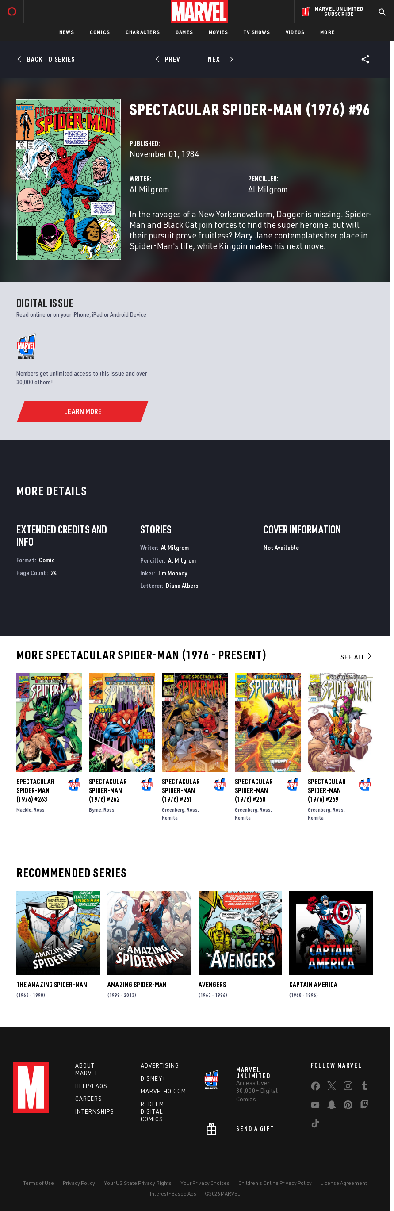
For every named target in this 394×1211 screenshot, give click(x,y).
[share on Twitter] (331, 1087)
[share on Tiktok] (315, 1125)
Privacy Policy (79, 1183)
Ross (39, 809)
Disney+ (153, 1078)
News (66, 32)
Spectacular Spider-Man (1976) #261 (181, 790)
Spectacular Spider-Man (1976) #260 (254, 790)
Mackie (23, 809)
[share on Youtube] (315, 1106)
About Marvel (86, 1069)
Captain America (313, 984)
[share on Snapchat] (331, 1106)
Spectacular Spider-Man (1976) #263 (35, 790)
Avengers (212, 984)
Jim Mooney (172, 573)
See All (356, 656)
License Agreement (344, 1183)
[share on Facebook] (315, 1088)
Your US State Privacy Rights (138, 1183)
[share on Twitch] (364, 1106)
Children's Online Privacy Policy (275, 1183)
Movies (218, 32)
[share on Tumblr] (364, 1087)
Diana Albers (182, 585)
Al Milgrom (149, 189)
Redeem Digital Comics (152, 1111)
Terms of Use (38, 1183)
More (327, 32)
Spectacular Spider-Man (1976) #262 (108, 790)
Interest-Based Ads (173, 1193)
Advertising (160, 1065)
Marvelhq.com (163, 1091)
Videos (295, 32)
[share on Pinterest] (348, 1106)
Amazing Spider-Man (137, 984)
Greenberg (173, 809)
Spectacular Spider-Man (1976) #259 (327, 790)
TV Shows (257, 32)
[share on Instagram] (348, 1087)
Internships (94, 1111)
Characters (143, 32)
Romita (170, 817)
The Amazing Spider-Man (51, 984)
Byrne (95, 809)
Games (184, 32)
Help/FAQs (91, 1085)
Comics (100, 32)
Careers (88, 1098)
